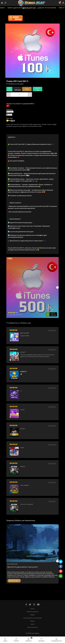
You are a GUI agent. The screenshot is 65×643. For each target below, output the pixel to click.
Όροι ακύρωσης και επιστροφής (32, 618)
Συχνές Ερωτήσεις (32, 627)
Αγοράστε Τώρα (37, 89)
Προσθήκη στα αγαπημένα (15, 84)
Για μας (32, 609)
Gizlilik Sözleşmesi (32, 612)
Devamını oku (14, 581)
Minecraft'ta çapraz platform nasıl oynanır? (22, 567)
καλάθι (27, 89)
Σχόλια (32, 624)
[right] (57, 287)
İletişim (32, 615)
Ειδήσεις (32, 621)
